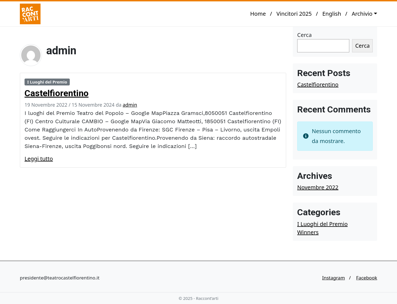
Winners (308, 232)
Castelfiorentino (56, 93)
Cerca (304, 35)
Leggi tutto (39, 158)
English (331, 13)
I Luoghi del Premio (47, 82)
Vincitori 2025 (294, 13)
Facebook (366, 278)
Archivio (362, 13)
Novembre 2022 (317, 187)
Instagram (333, 278)
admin (130, 104)
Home (258, 13)
